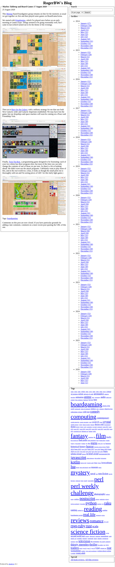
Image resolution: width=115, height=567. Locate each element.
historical (75, 446)
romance (96, 521)
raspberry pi (80, 510)
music (99, 467)
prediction (102, 499)
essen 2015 (105, 427)
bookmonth (77, 409)
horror (90, 446)
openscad (78, 480)
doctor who (99, 424)
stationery (84, 538)
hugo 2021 (77, 451)
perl (99, 479)
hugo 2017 (91, 449)
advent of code (88, 394)
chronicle (101, 409)
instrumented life (104, 454)
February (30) (86, 26)
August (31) (85, 97)
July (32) (84, 37)
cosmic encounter (84, 422)
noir (97, 474)
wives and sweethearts (91, 551)
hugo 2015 (77, 449)
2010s (104, 391)
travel (80, 548)
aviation (73, 400)
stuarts (95, 538)
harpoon (108, 443)
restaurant (98, 515)
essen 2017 (76, 429)
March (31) (85, 57)
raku (107, 503)
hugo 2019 (104, 449)
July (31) (84, 66)
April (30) (85, 59)
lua (73, 466)
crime (101, 422)
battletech (85, 400)
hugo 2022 (83, 451)
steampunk (90, 538)
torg (105, 545)
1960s (86, 391)
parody (85, 480)
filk (94, 437)
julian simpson (90, 458)
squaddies (79, 538)
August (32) (85, 39)
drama (73, 427)
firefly (108, 437)
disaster (92, 424)
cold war (86, 412)
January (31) (86, 81)
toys (107, 545)
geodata (83, 443)
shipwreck (92, 536)
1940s (79, 391)
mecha (77, 467)
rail (103, 504)
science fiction (88, 531)
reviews (80, 520)
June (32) (84, 34)
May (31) (84, 32)
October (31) (86, 43)
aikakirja (106, 394)
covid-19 (95, 422)
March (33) (85, 28)
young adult (80, 553)
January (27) (86, 23)
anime (87, 396)
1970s (90, 391)
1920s (72, 391)
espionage (99, 427)
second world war (78, 536)
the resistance (95, 541)
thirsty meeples (80, 544)
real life (89, 514)
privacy (107, 499)
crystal (107, 421)
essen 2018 (82, 429)
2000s (100, 391)
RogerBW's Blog (57, 3)
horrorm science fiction (100, 447)
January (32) (86, 52)
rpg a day (106, 521)
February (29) (86, 84)
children (93, 409)
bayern (91, 400)
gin (86, 443)
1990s (97, 391)
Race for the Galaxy (19, 110)
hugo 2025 (100, 451)
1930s (75, 391)
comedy (95, 411)
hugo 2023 (88, 451)
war (109, 547)
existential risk (77, 431)
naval (92, 473)
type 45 (93, 548)
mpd (89, 467)
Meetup (9, 14)
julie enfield (97, 458)
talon (77, 541)
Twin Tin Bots (14, 162)
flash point (82, 440)
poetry (72, 499)
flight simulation (91, 440)
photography (99, 494)
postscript (87, 498)
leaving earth (90, 463)
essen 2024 (106, 429)
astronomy (97, 397)
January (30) (86, 372)
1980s (93, 391)
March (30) (85, 231)
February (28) (86, 55)
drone (81, 427)
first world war (74, 440)
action (80, 394)
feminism (90, 437)
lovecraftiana (106, 463)
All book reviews (77, 560)
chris (97, 409)
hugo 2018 (97, 449)
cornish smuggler (75, 422)
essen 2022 (94, 429)
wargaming (76, 551)
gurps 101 (100, 443)
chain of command (85, 409)
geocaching (78, 443)
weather (83, 551)
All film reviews (91, 560)
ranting (74, 510)
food (97, 440)
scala (95, 526)
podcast (108, 494)
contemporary (103, 418)
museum (94, 467)
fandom (91, 431)
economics (89, 427)
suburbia (99, 538)
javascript (78, 457)
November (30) (87, 46)
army (93, 397)
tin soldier (100, 545)
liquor (99, 463)
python (91, 503)
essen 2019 (88, 429)
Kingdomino (20, 20)
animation (80, 397)
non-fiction (103, 473)
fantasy (79, 435)
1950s (83, 392)
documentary (107, 424)
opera (82, 480)
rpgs (74, 526)
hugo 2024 (94, 451)
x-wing (73, 553)
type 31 (89, 548)
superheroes (105, 538)
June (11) (84, 383)
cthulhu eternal (74, 424)
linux (96, 463)
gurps (94, 443)
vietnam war (103, 548)
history (82, 446)
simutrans (97, 536)
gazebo (108, 440)
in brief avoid (92, 454)
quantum (99, 504)
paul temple (91, 480)
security (87, 536)
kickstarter (103, 458)
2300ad (108, 392)
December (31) (87, 48)
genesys (73, 443)
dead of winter (86, 424)
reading (93, 508)
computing (83, 416)
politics (76, 499)
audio (103, 397)
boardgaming (12, 218)
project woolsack (75, 504)
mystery (80, 472)
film (101, 435)
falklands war (84, 431)
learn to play (83, 463)
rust (89, 526)
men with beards (84, 467)
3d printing (74, 394)
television (84, 541)
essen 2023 (100, 429)
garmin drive (102, 440)
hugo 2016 (84, 449)
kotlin (75, 462)
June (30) (84, 64)
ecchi (85, 427)
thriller (93, 544)
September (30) (87, 70)
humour (84, 454)
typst (97, 548)
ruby (81, 526)
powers (97, 499)
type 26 (84, 548)
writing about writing (104, 551)
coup (90, 422)
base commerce (79, 400)
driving (78, 427)
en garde (95, 427)
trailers (75, 547)
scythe (107, 533)
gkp (89, 443)
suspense (73, 541)
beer (95, 400)
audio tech (108, 397)
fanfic (94, 431)
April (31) (85, 30)
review (103, 515)
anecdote (73, 397)
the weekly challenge (105, 541)
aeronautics (99, 394)
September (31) (87, 41)
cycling (80, 424)
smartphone (104, 536)
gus (104, 443)
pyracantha (82, 504)
